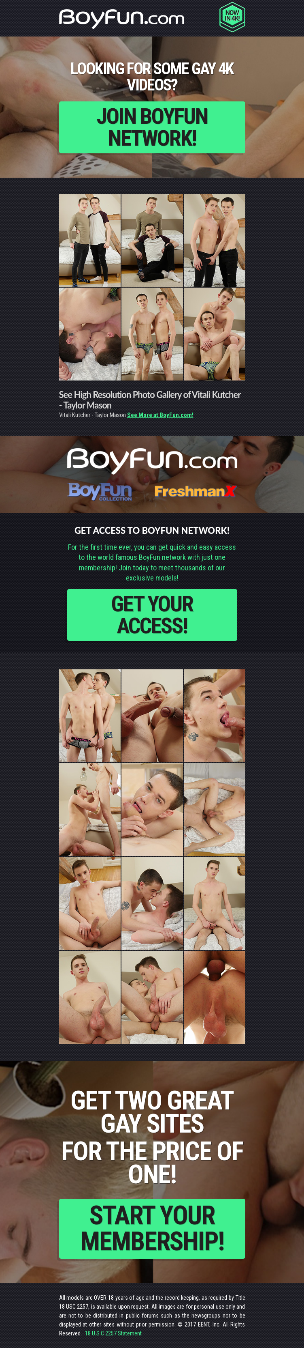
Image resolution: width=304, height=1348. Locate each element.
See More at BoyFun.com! (160, 415)
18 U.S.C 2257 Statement (113, 1333)
